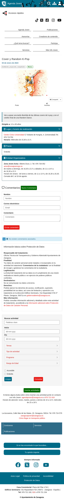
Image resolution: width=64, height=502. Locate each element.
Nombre (7, 194)
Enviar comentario (12, 227)
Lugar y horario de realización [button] (18, 129)
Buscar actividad (11, 318)
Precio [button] (8, 146)
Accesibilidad (48, 476)
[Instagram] (53, 21)
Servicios (25, 50)
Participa (54, 43)
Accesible (9, 371)
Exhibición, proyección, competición (13, 67)
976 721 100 (26, 492)
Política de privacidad (31, 476)
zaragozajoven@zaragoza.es (32, 416)
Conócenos (8, 425)
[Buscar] (49, 3)
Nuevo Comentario (29, 188)
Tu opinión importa (32, 452)
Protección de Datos (32, 480)
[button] (32, 345)
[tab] (32, 129)
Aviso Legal (15, 476)
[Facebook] (47, 21)
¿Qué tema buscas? (21, 43)
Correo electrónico (11, 204)
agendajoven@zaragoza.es (32, 397)
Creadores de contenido (48, 37)
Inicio (6, 328)
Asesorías (25, 37)
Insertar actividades (32, 390)
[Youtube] (59, 21)
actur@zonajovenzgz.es (13, 166)
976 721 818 (50, 397)
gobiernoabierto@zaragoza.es (38, 295)
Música (30, 67)
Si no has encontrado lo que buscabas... (32, 445)
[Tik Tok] (36, 21)
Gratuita (8, 374)
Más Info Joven (52, 50)
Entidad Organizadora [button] (14, 158)
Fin (5, 335)
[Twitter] (41, 21)
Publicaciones (52, 30)
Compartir (54, 99)
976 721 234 (42, 492)
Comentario (8, 213)
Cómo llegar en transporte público (32, 418)
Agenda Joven (14, 3)
